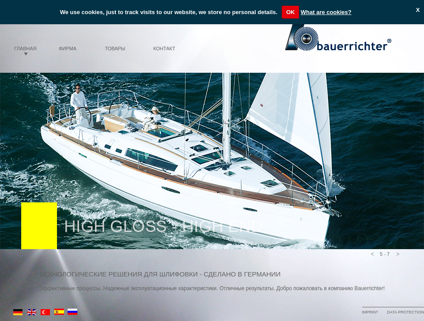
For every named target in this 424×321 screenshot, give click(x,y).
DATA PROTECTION (405, 312)
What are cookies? (326, 12)
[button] (372, 255)
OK (290, 12)
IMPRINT (370, 312)
